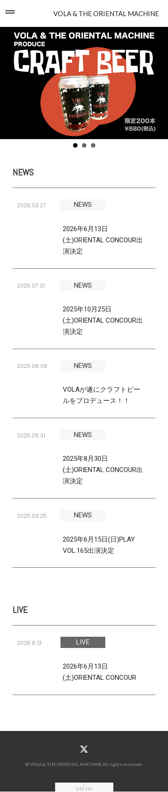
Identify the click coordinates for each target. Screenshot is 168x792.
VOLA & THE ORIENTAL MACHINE (106, 13)
